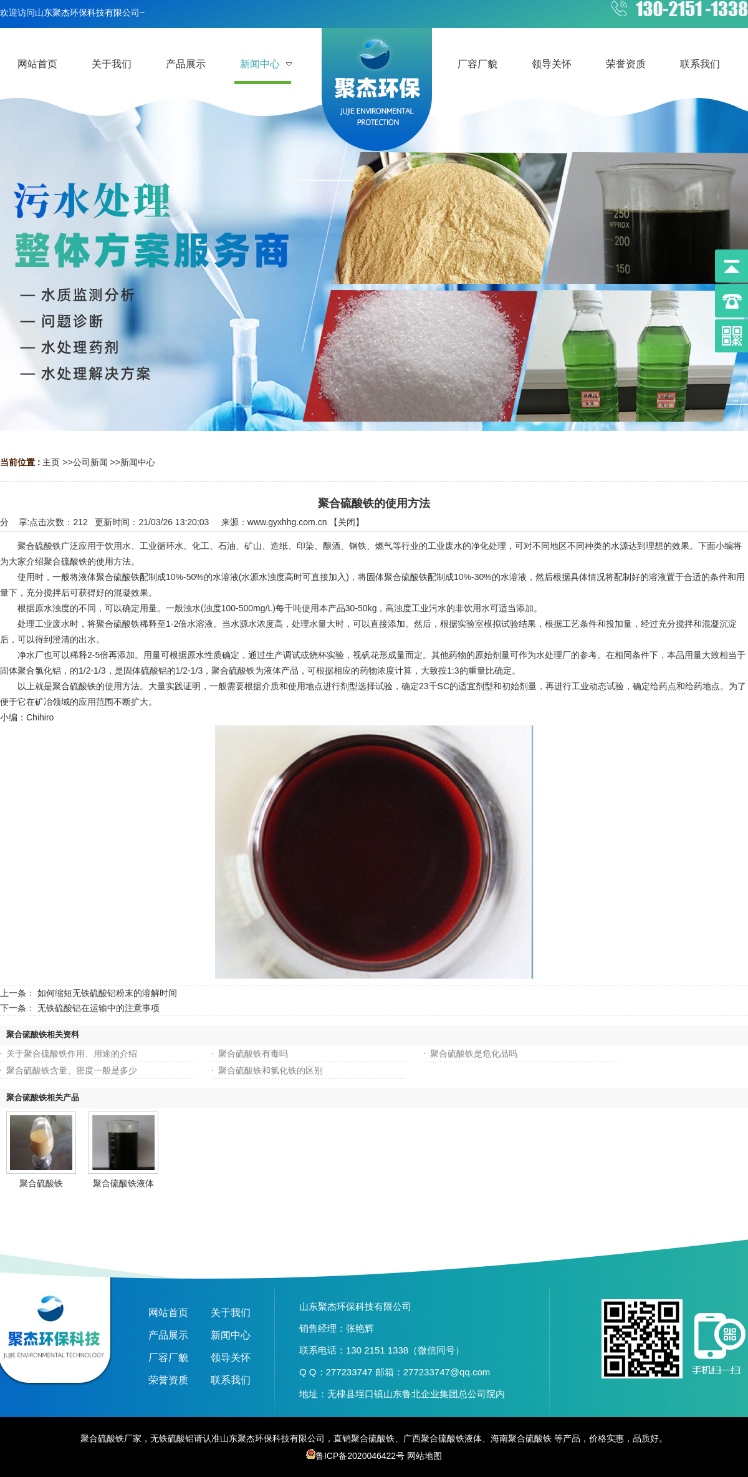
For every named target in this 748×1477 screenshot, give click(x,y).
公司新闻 (90, 462)
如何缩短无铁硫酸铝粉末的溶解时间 (107, 993)
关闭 (346, 522)
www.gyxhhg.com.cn (287, 522)
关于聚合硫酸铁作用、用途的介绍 (71, 1053)
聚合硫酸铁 (41, 1183)
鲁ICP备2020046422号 (355, 1456)
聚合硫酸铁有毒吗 (253, 1053)
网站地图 (424, 1456)
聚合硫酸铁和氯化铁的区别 (270, 1070)
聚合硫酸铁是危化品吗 (473, 1053)
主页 (51, 462)
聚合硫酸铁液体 (123, 1183)
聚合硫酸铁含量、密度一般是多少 (71, 1070)
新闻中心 (137, 462)
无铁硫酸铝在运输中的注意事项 (98, 1008)
